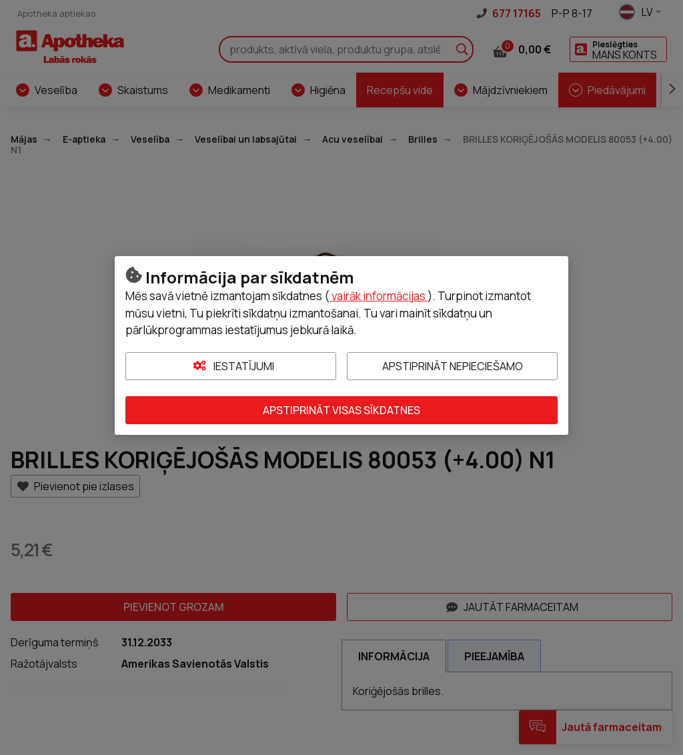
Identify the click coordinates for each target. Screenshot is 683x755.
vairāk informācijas (378, 295)
